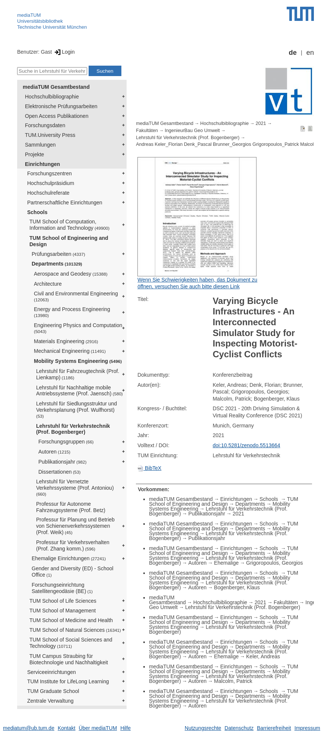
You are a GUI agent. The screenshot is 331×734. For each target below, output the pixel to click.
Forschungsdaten (45, 125)
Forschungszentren (49, 173)
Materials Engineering (66, 341)
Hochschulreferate (48, 193)
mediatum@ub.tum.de (28, 728)
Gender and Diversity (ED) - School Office (72, 571)
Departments (57, 264)
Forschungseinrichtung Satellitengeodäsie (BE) (62, 588)
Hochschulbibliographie (52, 97)
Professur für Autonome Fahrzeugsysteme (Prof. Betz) (70, 507)
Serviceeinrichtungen (51, 672)
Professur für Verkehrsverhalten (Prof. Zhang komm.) (72, 545)
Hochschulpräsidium (50, 183)
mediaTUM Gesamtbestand (56, 87)
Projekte (34, 154)
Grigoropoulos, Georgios (274, 563)
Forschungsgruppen (66, 442)
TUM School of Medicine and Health (71, 620)
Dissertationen (59, 472)
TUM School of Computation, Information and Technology (69, 225)
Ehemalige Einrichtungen (69, 558)
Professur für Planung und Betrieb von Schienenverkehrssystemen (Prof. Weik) (75, 526)
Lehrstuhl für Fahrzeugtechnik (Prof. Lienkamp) (77, 374)
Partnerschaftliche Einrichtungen (64, 203)
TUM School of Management (62, 611)
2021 (261, 123)
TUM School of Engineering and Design (68, 241)
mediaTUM (29, 15)
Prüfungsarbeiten (58, 254)
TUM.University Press (50, 135)
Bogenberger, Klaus (237, 587)
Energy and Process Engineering (72, 312)
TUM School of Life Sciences (62, 601)
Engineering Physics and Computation (78, 328)
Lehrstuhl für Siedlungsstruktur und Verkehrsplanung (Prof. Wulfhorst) (76, 409)
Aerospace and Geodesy (71, 274)
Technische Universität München (52, 27)
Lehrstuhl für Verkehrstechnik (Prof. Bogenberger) (73, 429)
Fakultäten (147, 130)
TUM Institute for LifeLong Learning (68, 681)
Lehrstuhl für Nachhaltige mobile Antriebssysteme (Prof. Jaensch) (79, 391)
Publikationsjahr (62, 462)
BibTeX (149, 468)
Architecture (48, 284)
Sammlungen (40, 145)
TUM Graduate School (53, 691)
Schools (37, 212)
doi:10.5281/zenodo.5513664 (246, 445)
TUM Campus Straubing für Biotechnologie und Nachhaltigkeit (68, 659)
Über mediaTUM (98, 728)
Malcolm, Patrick (233, 681)
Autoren (54, 452)
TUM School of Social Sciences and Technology (70, 643)
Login (63, 52)
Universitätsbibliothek (40, 21)
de (293, 52)
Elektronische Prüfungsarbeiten (61, 106)
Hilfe (125, 728)
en (310, 52)
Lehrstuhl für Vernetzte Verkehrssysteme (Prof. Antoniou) (75, 487)
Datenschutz (239, 728)
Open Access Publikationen (56, 116)
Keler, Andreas (263, 656)
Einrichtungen (42, 164)
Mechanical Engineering (70, 351)
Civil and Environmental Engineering (76, 296)
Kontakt (66, 728)
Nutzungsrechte (203, 728)
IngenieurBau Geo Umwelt (192, 130)
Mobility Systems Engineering (78, 361)
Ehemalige (226, 563)
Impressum (307, 728)
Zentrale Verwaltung (50, 701)
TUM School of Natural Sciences (75, 630)
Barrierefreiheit (274, 728)
